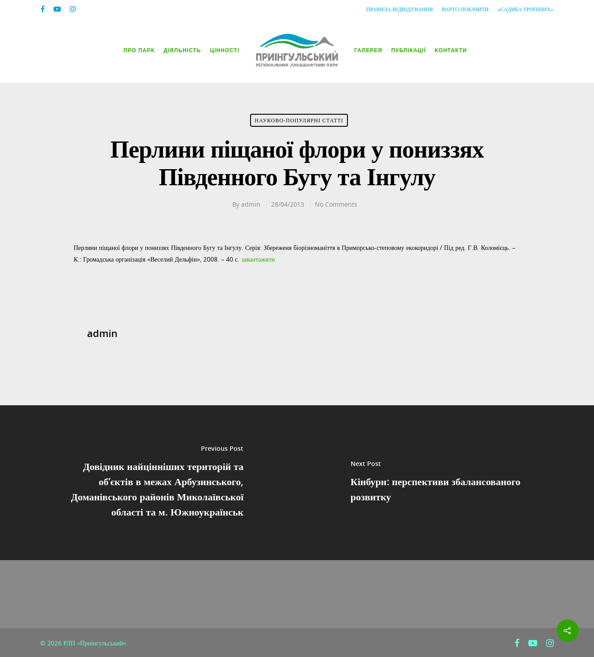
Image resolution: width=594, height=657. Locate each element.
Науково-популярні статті (299, 120)
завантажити (258, 259)
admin (250, 204)
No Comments (336, 204)
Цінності (224, 50)
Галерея (368, 50)
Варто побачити (465, 9)
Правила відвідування (399, 9)
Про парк (139, 50)
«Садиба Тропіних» (525, 9)
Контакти (451, 50)
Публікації (408, 50)
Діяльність (182, 50)
